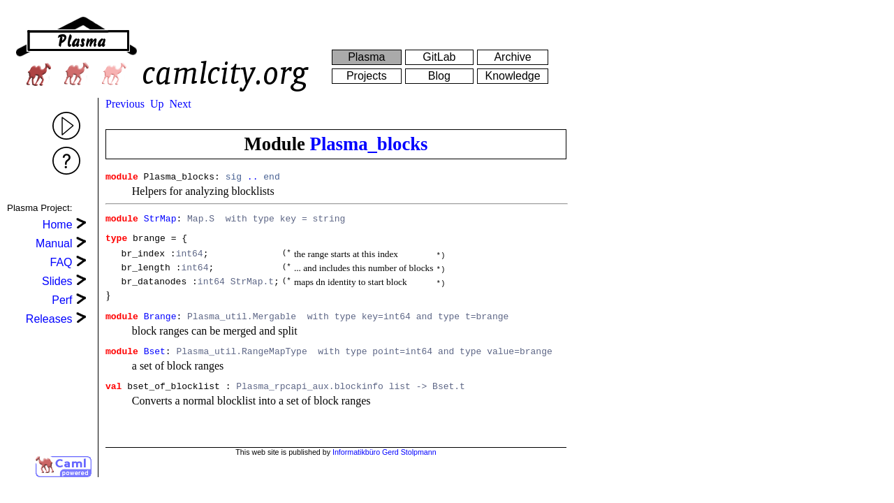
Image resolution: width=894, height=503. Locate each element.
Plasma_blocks (369, 143)
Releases (49, 319)
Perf (62, 300)
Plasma (366, 57)
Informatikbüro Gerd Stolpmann (384, 464)
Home (58, 225)
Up (157, 104)
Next (180, 104)
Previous (125, 104)
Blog (439, 76)
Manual (54, 243)
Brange (160, 328)
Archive (512, 57)
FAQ (61, 262)
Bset (155, 365)
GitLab (439, 57)
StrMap (160, 222)
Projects (366, 76)
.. (252, 178)
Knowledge (512, 76)
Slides (57, 281)
